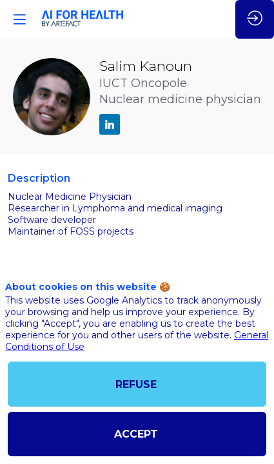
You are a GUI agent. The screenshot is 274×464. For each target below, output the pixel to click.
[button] (19, 19)
